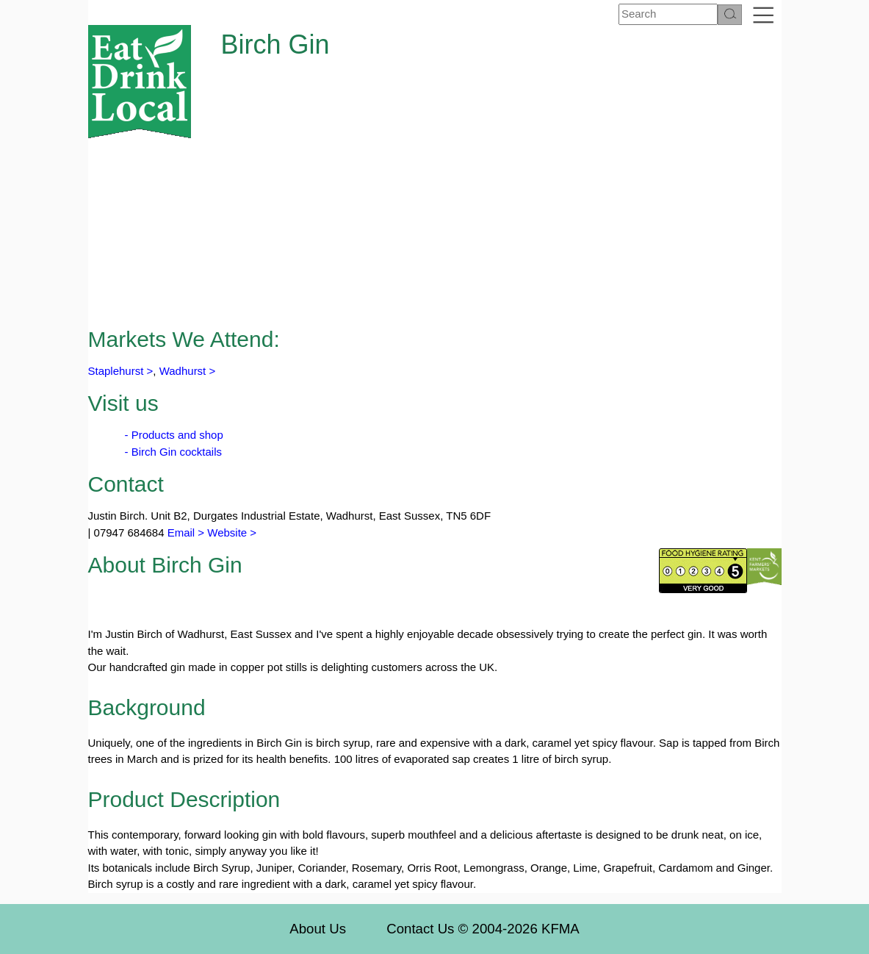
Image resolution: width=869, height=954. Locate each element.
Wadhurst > (187, 371)
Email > (185, 532)
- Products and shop (174, 434)
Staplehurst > (121, 371)
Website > (231, 532)
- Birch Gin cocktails (174, 451)
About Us (317, 928)
